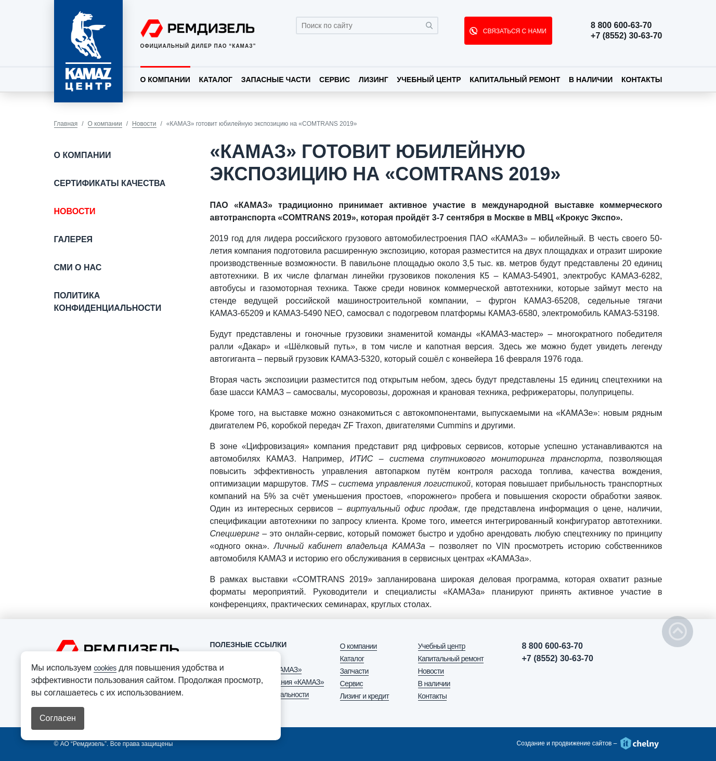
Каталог (215, 79)
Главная (66, 123)
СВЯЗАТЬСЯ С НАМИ (513, 31)
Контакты (641, 79)
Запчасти (354, 671)
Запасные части (276, 79)
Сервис (334, 79)
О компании (165, 79)
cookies (105, 668)
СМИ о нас (78, 267)
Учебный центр (429, 79)
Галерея (73, 239)
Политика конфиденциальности (108, 301)
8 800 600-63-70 (621, 25)
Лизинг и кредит (364, 696)
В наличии (591, 79)
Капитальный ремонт (515, 79)
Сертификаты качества (110, 183)
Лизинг (373, 79)
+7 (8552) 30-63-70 (626, 36)
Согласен (58, 718)
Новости (144, 123)
